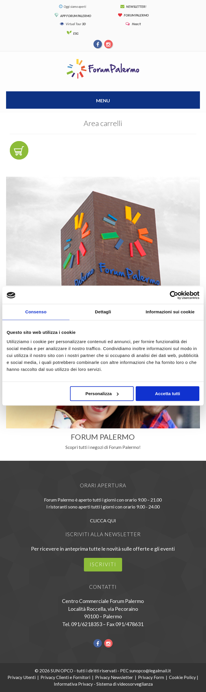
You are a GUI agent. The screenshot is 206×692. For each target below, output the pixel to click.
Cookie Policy (182, 677)
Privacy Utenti (22, 677)
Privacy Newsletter (114, 677)
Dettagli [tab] (103, 311)
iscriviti (103, 564)
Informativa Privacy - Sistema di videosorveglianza (103, 684)
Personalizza (102, 393)
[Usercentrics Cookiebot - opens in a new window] (174, 295)
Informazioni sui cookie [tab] (170, 311)
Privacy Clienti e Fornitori (65, 677)
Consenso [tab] (35, 311)
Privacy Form (151, 677)
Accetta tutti (167, 393)
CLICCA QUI (103, 520)
